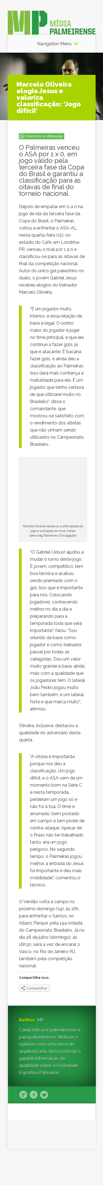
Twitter (44, 1095)
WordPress (85, 1170)
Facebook (33, 1095)
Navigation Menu (54, 44)
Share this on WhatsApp (44, 136)
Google (23, 1095)
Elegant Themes (58, 1163)
